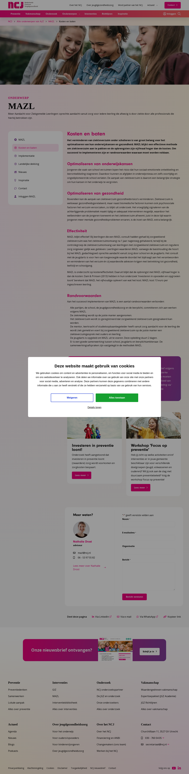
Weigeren (72, 397)
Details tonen (94, 407)
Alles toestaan (117, 397)
